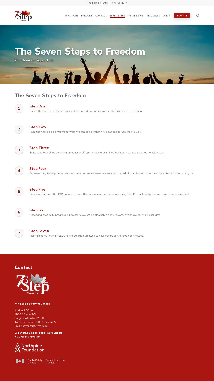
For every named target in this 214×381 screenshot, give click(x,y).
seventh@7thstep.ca (35, 326)
